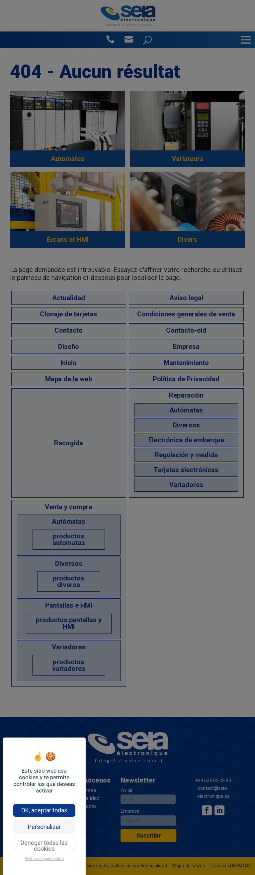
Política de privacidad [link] (44, 858)
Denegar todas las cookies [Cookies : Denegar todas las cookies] (44, 844)
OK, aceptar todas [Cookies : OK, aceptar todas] (44, 810)
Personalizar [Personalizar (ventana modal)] (44, 826)
